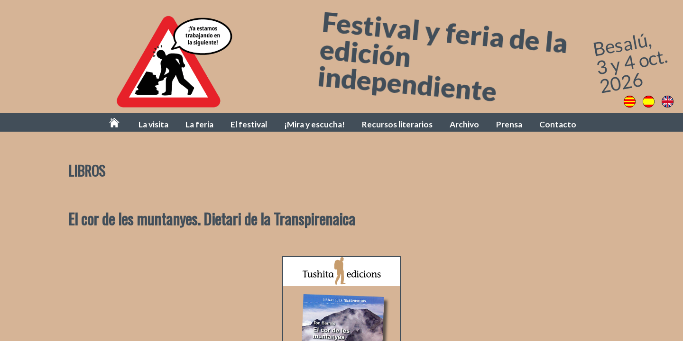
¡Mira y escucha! (314, 124)
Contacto (557, 124)
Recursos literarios (397, 124)
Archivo (464, 124)
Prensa (509, 124)
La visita (153, 124)
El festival (249, 124)
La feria (199, 124)
